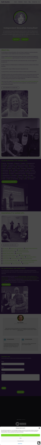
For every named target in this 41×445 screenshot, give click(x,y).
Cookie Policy (20, 443)
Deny (20, 438)
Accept (20, 435)
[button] (39, 428)
